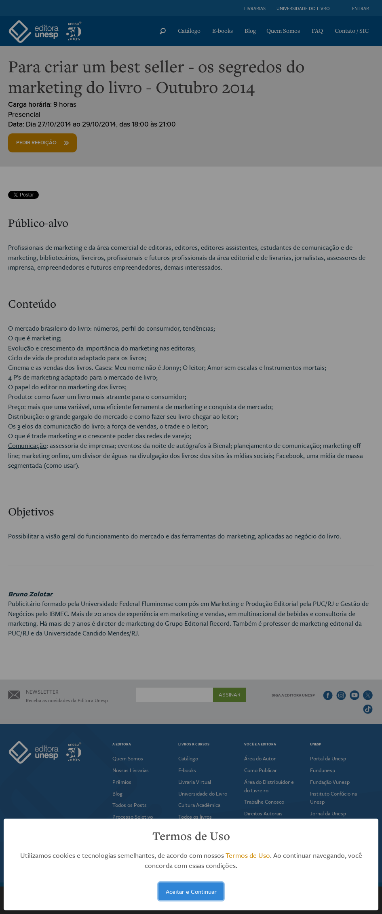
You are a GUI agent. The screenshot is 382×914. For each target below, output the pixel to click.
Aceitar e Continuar (191, 891)
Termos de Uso (248, 855)
